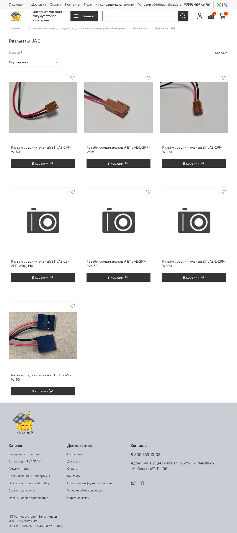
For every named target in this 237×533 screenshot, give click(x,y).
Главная (15, 28)
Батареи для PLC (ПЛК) (25, 461)
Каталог (84, 16)
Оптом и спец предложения (28, 498)
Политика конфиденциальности (109, 4)
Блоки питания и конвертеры (29, 476)
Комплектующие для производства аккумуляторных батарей (76, 28)
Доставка (38, 4)
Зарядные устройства (24, 454)
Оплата (55, 4)
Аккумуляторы (19, 468)
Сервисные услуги (22, 490)
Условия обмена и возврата (86, 490)
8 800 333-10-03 (197, 4)
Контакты (72, 4)
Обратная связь (78, 498)
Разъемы (140, 28)
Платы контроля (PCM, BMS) (29, 483)
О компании (18, 4)
